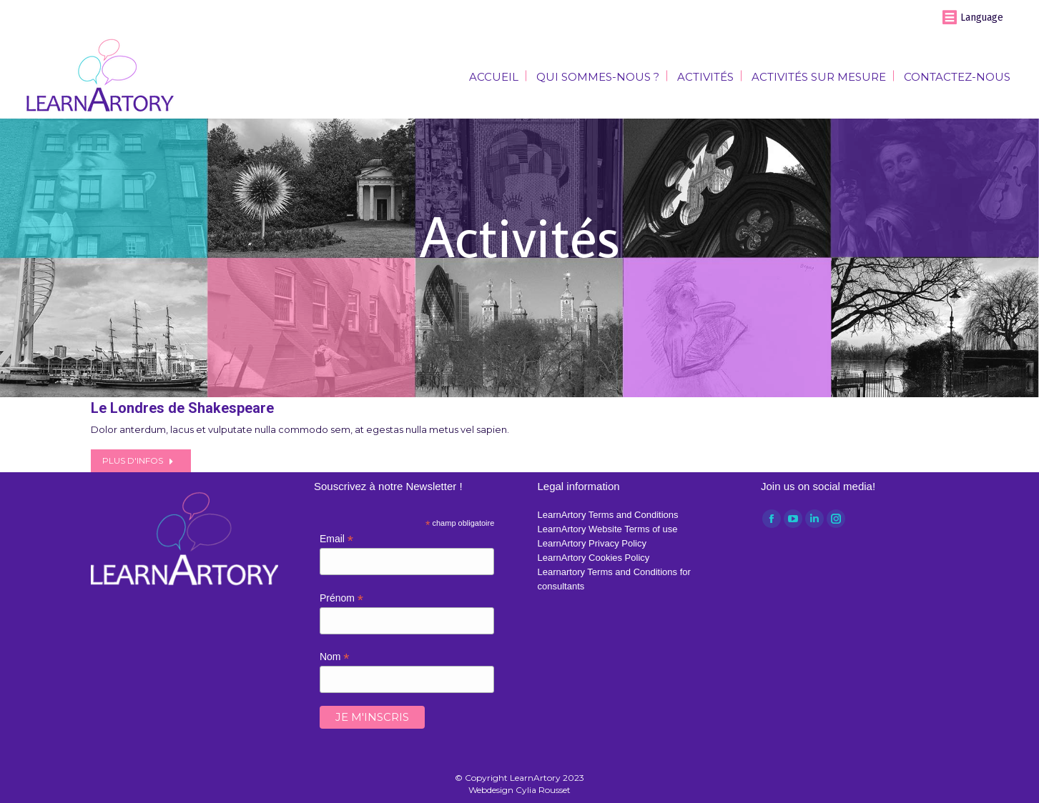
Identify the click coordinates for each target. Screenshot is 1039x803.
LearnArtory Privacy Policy (592, 543)
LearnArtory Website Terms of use (608, 529)
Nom (335, 657)
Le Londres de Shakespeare (182, 408)
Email (336, 539)
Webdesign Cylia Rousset (519, 789)
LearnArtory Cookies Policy (594, 557)
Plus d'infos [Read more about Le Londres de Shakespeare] (138, 460)
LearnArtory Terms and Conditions (608, 514)
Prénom (341, 598)
